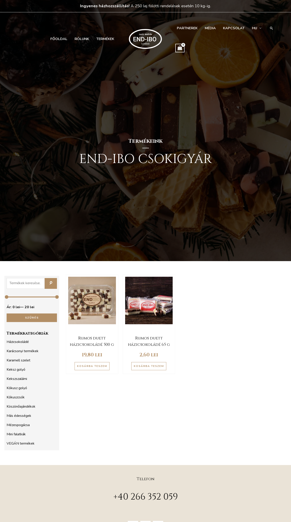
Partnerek (186, 28)
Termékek (106, 39)
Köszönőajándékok (21, 406)
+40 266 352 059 (145, 497)
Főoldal (60, 39)
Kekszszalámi (17, 378)
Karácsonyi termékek (22, 351)
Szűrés (32, 317)
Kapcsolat (232, 28)
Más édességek (19, 415)
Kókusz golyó (17, 388)
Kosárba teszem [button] (92, 366)
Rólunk (83, 39)
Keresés (51, 283)
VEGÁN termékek (21, 443)
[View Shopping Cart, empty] (180, 48)
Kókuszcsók (16, 397)
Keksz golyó (16, 369)
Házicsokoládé (18, 341)
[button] (269, 28)
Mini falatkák (16, 434)
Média (209, 28)
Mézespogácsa (18, 425)
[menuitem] (254, 28)
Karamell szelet (18, 360)
